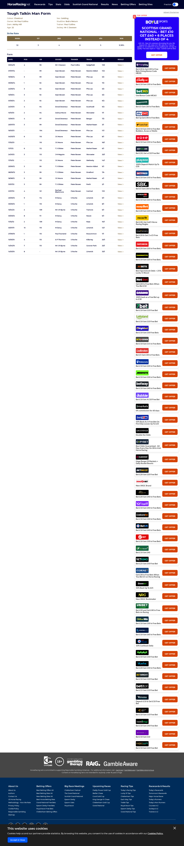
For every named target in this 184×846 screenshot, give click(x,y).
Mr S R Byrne (60, 210)
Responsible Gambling (17, 812)
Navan (88, 216)
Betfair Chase (98, 793)
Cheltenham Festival (72, 790)
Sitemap (11, 815)
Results (105, 4)
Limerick (89, 198)
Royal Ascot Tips (127, 806)
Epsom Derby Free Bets (45, 806)
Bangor (89, 119)
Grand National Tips (128, 812)
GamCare (119, 770)
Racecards (39, 4)
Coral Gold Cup (98, 796)
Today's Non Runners (157, 802)
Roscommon (91, 234)
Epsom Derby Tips (128, 809)
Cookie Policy (13, 809)
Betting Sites (145, 4)
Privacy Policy (13, 806)
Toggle (175, 4)
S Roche (74, 198)
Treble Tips (125, 802)
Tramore (89, 210)
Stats (58, 4)
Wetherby (90, 160)
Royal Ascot (69, 806)
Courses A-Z (153, 806)
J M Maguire (59, 154)
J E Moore (59, 137)
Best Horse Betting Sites (45, 799)
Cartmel (89, 191)
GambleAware (129, 770)
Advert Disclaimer (171, 12)
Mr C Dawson (60, 65)
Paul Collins (75, 65)
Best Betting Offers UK (45, 790)
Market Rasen (91, 125)
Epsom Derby (70, 799)
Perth (88, 184)
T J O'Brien (59, 148)
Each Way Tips (126, 799)
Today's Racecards (156, 790)
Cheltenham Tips (127, 796)
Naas (88, 222)
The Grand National (72, 793)
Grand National (98, 806)
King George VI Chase (101, 799)
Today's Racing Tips (128, 790)
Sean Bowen (60, 71)
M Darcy (58, 198)
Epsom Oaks (69, 802)
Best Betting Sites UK (44, 793)
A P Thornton (60, 240)
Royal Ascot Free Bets (44, 809)
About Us (11, 790)
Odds (67, 4)
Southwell (90, 107)
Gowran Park (91, 246)
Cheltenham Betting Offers (46, 812)
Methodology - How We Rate (19, 802)
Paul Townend (60, 234)
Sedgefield (90, 65)
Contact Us (12, 796)
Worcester (90, 113)
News (115, 4)
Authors (11, 793)
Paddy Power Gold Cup (102, 790)
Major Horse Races (156, 796)
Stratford (89, 172)
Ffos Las (89, 77)
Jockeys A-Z (153, 809)
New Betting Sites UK (44, 796)
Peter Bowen (76, 71)
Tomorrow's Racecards (158, 793)
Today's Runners (155, 799)
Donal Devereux (61, 107)
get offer (170, 68)
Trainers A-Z (153, 812)
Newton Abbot (92, 71)
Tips (50, 4)
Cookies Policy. (155, 833)
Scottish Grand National (85, 4)
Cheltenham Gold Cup (101, 802)
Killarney (89, 240)
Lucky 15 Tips (126, 793)
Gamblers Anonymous (145, 770)
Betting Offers (128, 4)
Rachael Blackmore (59, 191)
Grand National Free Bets (46, 802)
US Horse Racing (14, 799)
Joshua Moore (60, 113)
